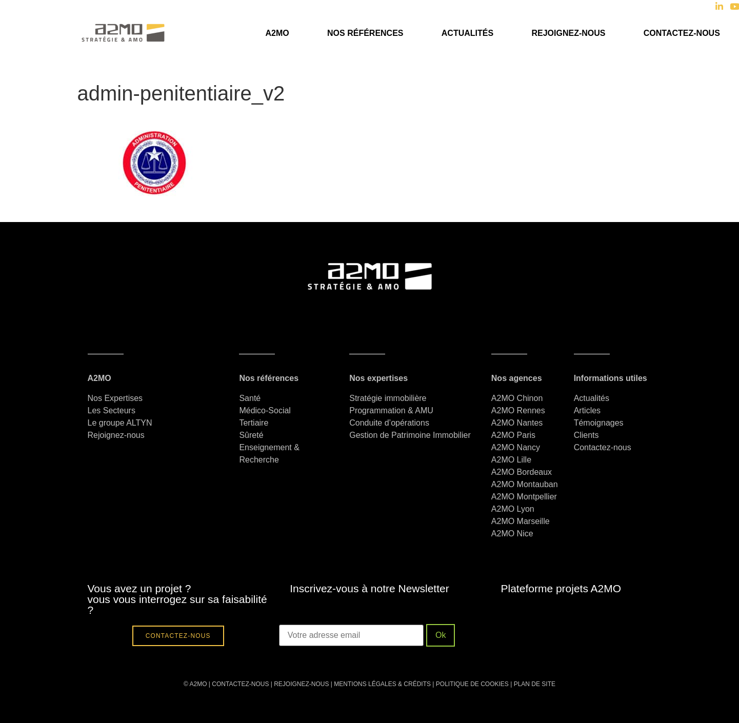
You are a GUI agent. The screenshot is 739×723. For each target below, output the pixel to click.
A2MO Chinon (517, 398)
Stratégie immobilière (387, 398)
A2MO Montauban (524, 484)
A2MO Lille (511, 459)
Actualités (467, 33)
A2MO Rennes (518, 410)
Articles (587, 410)
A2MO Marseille (520, 521)
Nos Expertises (115, 398)
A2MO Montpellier (524, 496)
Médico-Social (264, 410)
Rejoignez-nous (568, 33)
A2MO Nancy (515, 447)
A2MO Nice (512, 533)
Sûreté (251, 435)
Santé (250, 398)
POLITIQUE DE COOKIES (472, 684)
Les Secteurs (111, 410)
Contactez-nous (682, 33)
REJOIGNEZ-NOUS (300, 684)
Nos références (365, 33)
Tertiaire (253, 422)
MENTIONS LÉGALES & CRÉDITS (382, 684)
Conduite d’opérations (389, 422)
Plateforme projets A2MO (561, 588)
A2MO (277, 33)
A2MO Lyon (512, 509)
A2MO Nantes (517, 422)
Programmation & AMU (391, 410)
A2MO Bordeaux (521, 472)
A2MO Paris (513, 435)
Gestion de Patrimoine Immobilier (410, 435)
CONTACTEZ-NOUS (240, 684)
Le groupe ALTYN (120, 422)
